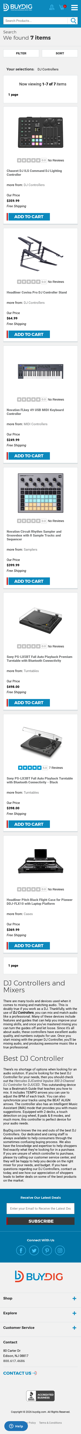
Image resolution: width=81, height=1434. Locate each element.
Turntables (31, 671)
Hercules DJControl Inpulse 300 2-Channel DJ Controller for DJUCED (39, 1083)
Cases (28, 914)
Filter (21, 53)
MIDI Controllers (36, 424)
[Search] (40, 20)
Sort (60, 53)
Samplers (30, 550)
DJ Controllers (34, 185)
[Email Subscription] (40, 1208)
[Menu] (74, 7)
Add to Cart (28, 216)
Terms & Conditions (50, 1422)
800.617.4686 (14, 1361)
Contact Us (17, 1373)
